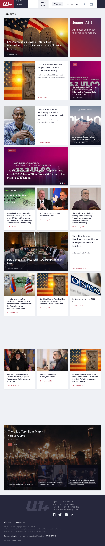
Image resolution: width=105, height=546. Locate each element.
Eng (76, 4)
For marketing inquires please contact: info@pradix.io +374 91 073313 (30, 536)
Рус (72, 4)
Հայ (67, 4)
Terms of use (20, 522)
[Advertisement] (52, 332)
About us (7, 522)
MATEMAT (17, 540)
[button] (60, 183)
